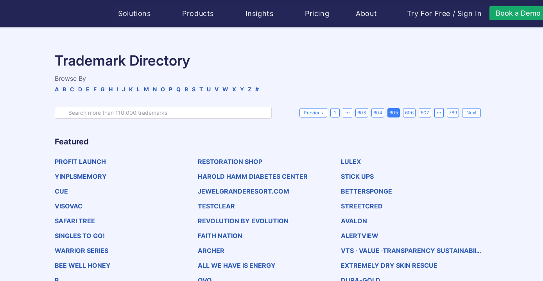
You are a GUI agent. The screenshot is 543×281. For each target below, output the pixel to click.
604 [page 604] (377, 113)
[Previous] (313, 112)
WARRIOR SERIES (81, 250)
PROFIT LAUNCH (80, 161)
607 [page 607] (425, 113)
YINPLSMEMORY (81, 176)
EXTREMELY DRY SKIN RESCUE (389, 265)
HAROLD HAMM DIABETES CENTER (253, 176)
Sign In (470, 14)
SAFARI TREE (75, 220)
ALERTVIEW (359, 235)
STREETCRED (362, 206)
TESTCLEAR (216, 206)
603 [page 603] (361, 113)
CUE (61, 191)
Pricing (317, 13)
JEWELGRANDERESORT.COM (243, 191)
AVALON (354, 220)
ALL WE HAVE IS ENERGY (237, 265)
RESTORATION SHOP (230, 161)
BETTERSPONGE (366, 191)
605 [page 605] (393, 113)
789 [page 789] (453, 113)
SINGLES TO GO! (80, 235)
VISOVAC (68, 206)
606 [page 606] (409, 113)
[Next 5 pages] (439, 112)
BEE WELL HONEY (83, 265)
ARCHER (211, 250)
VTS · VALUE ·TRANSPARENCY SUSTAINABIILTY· (412, 250)
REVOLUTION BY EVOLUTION (243, 220)
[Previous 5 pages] (347, 112)
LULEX (351, 161)
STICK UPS (357, 176)
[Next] (471, 112)
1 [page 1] (335, 113)
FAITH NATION (220, 235)
